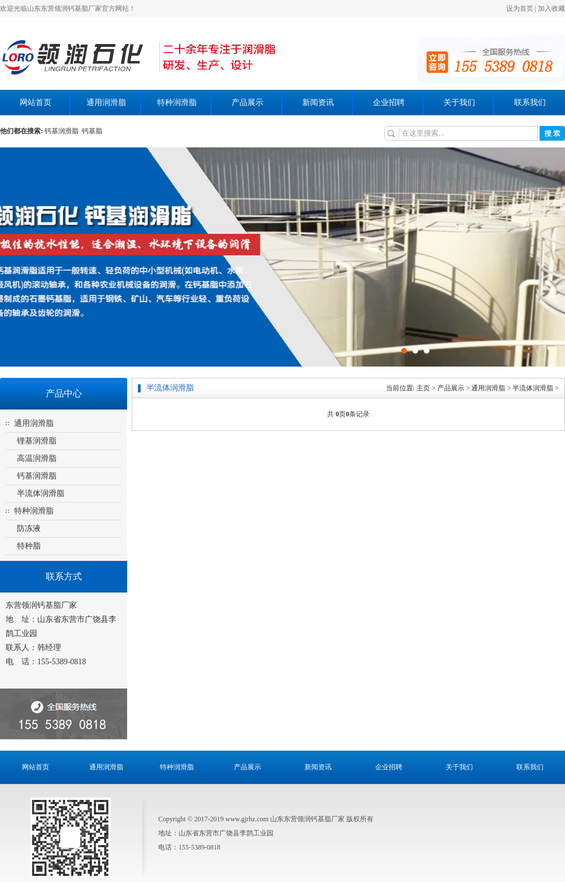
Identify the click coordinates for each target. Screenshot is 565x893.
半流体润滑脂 (40, 493)
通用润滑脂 (106, 102)
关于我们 (459, 102)
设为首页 (519, 8)
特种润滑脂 (177, 102)
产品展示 (247, 102)
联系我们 (530, 102)
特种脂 (29, 546)
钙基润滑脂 (63, 131)
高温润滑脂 (36, 458)
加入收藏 (551, 8)
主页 (423, 388)
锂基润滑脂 (36, 441)
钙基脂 (92, 131)
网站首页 (35, 102)
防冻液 (29, 528)
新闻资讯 (318, 102)
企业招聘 (389, 102)
